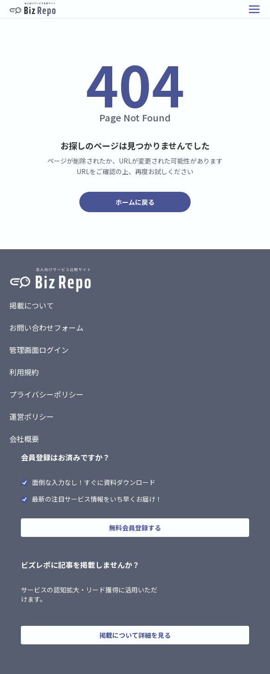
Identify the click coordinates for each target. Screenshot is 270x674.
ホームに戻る (135, 202)
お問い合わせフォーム (46, 327)
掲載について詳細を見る (135, 635)
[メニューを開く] (254, 9)
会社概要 (24, 438)
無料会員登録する (135, 527)
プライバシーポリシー (46, 394)
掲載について (31, 305)
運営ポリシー (31, 416)
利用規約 (24, 372)
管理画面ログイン (39, 349)
